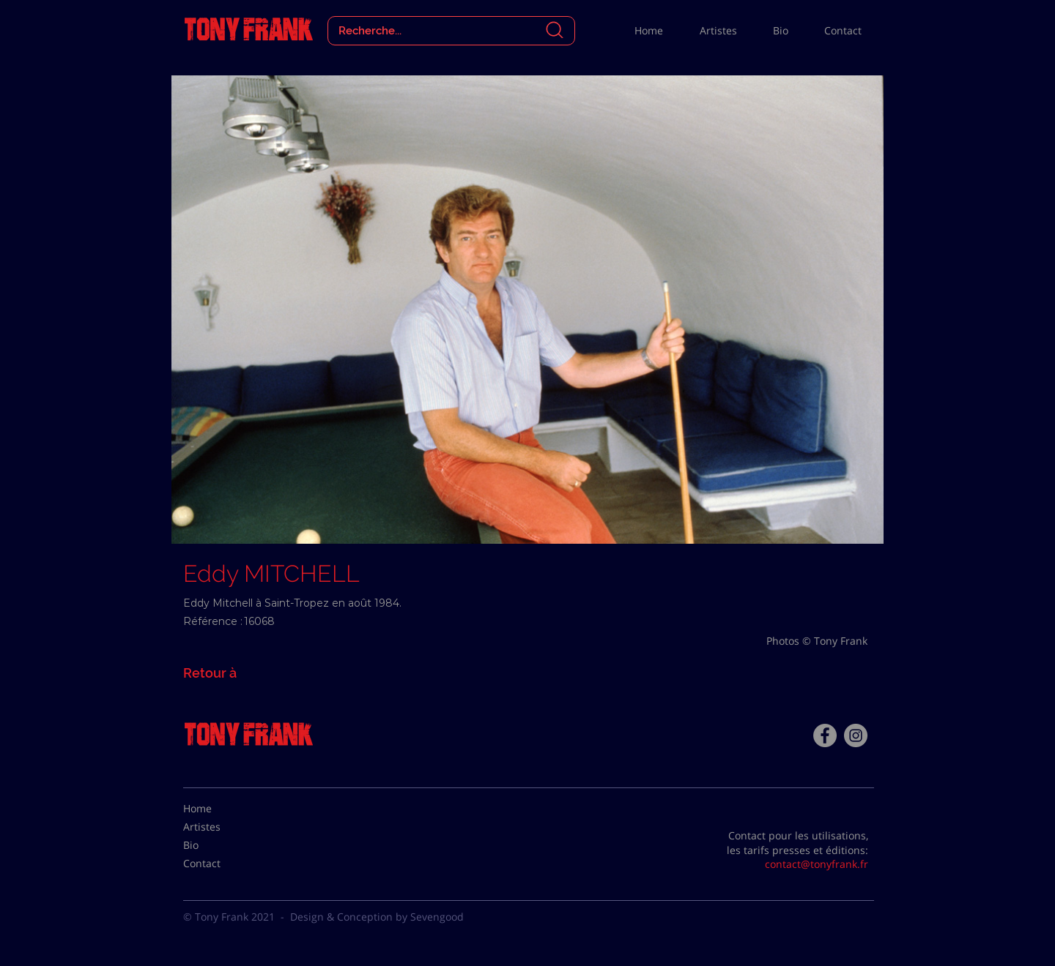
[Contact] (219, 863)
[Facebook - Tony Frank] (825, 735)
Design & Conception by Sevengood (377, 917)
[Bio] (219, 845)
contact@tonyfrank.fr (816, 864)
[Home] (219, 809)
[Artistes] (219, 827)
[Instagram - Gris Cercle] (855, 735)
